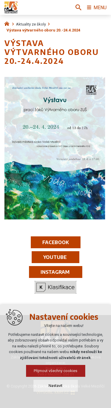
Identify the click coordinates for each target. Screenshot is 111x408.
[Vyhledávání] (78, 7)
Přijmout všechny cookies (55, 371)
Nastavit (55, 385)
